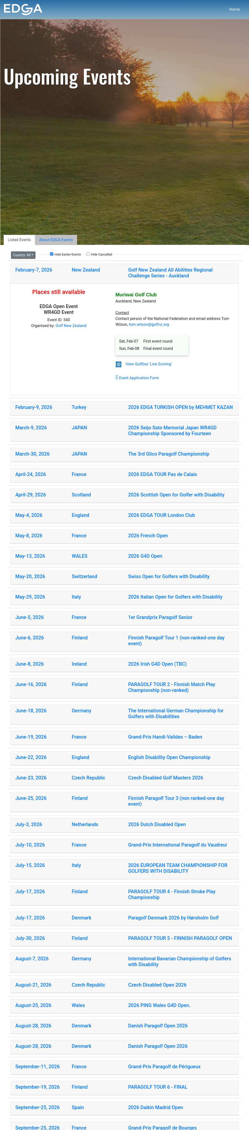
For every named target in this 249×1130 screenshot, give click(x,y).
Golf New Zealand (71, 325)
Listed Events (19, 240)
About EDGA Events (56, 240)
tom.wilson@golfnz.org (149, 324)
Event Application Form (137, 378)
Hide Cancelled (99, 254)
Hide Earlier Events (65, 254)
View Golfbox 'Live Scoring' (148, 364)
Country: (21, 255)
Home (234, 9)
